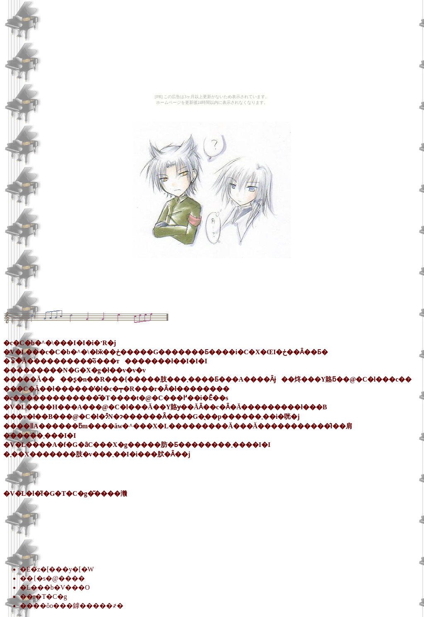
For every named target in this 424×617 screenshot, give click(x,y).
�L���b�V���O (55, 587)
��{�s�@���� (52, 578)
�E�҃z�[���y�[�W (57, 569)
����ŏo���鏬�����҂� (71, 605)
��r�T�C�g (43, 596)
